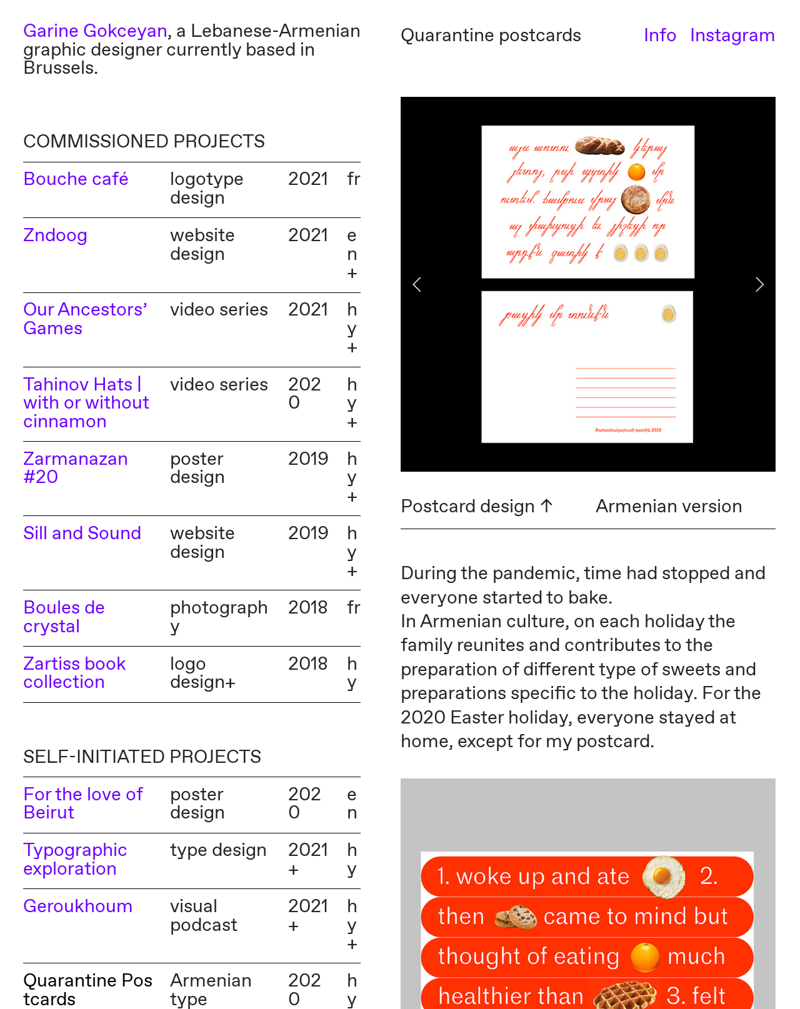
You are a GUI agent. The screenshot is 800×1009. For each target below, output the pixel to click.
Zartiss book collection (74, 674)
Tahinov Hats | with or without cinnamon (86, 404)
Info (660, 36)
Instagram (733, 36)
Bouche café (76, 179)
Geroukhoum (78, 907)
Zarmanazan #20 (75, 469)
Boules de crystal (64, 618)
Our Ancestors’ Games (85, 320)
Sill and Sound (82, 534)
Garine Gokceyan (95, 31)
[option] (588, 284)
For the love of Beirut (82, 805)
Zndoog (55, 236)
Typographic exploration (75, 860)
